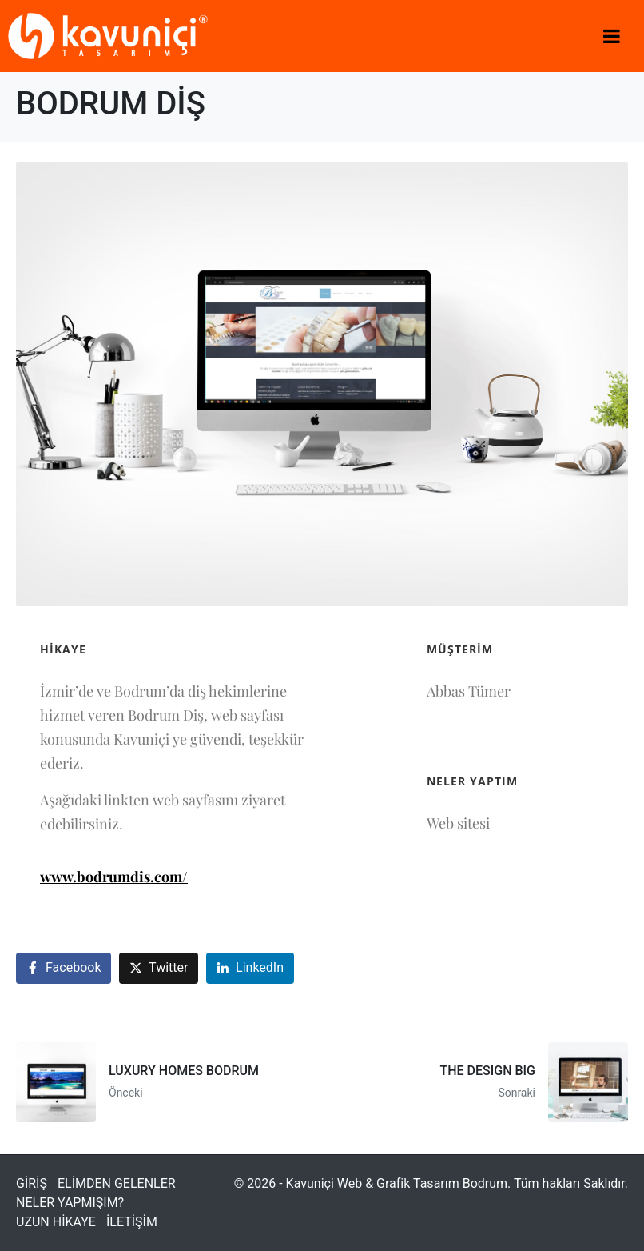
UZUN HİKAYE (56, 1221)
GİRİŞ (31, 1183)
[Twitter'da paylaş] (158, 968)
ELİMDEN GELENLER (117, 1183)
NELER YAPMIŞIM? (70, 1202)
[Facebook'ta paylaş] (63, 968)
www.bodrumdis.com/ (114, 876)
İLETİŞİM (131, 1221)
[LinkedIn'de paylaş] (250, 968)
